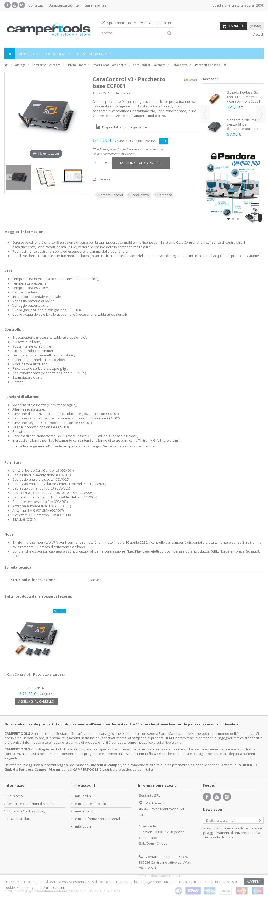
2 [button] (233, 219)
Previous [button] (205, 114)
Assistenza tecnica (64, 5)
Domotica (164, 194)
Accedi (258, 34)
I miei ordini (83, 796)
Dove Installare (19, 819)
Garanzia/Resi (95, 5)
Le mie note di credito (90, 803)
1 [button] (228, 219)
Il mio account (83, 785)
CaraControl (140, 194)
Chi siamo (15, 796)
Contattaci (36, 5)
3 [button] (238, 219)
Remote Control (110, 194)
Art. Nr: (98, 93)
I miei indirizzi (84, 811)
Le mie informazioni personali (97, 819)
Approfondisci (52, 888)
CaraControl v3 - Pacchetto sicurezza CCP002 (36, 676)
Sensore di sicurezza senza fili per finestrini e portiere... (244, 124)
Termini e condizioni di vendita (31, 803)
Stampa (104, 180)
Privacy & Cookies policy (26, 811)
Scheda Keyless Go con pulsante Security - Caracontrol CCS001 (244, 97)
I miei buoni (83, 826)
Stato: (118, 93)
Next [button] (261, 114)
